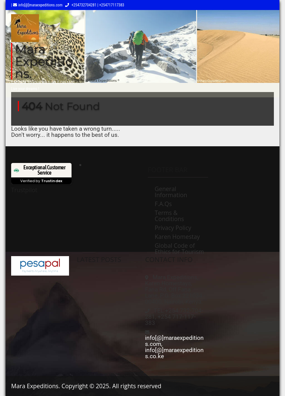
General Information (171, 192)
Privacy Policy (173, 228)
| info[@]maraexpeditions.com (36, 5)
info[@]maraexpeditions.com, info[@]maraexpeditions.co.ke (174, 347)
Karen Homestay (177, 237)
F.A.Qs (163, 204)
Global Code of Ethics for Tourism (179, 249)
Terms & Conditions (169, 216)
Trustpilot (24, 190)
